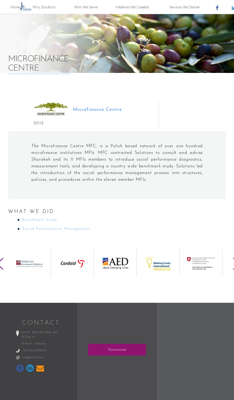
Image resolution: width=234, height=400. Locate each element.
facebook (217, 7)
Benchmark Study (39, 220)
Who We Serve (86, 7)
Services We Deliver (184, 7)
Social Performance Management (56, 229)
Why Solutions (44, 7)
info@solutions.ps (33, 357)
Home (15, 7)
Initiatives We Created (132, 7)
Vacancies (117, 349)
